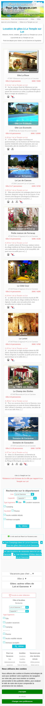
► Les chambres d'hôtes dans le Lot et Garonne (28, 555)
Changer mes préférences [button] (22, 701)
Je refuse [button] (22, 696)
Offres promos (34, 662)
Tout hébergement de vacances (9, 662)
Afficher (22, 526)
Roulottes (22, 662)
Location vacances (31, 502)
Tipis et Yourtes (22, 665)
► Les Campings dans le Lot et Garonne (20, 542)
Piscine (16, 511)
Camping (8, 506)
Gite (18, 502)
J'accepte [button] (22, 692)
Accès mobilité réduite (13, 515)
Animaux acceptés (12, 519)
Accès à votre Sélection (19, 595)
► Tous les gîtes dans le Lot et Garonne (24, 543)
